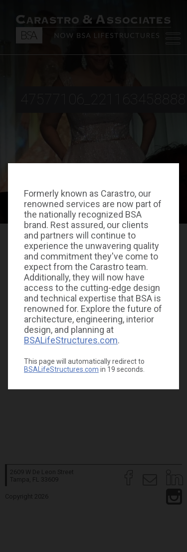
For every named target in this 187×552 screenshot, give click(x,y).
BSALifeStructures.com (71, 340)
